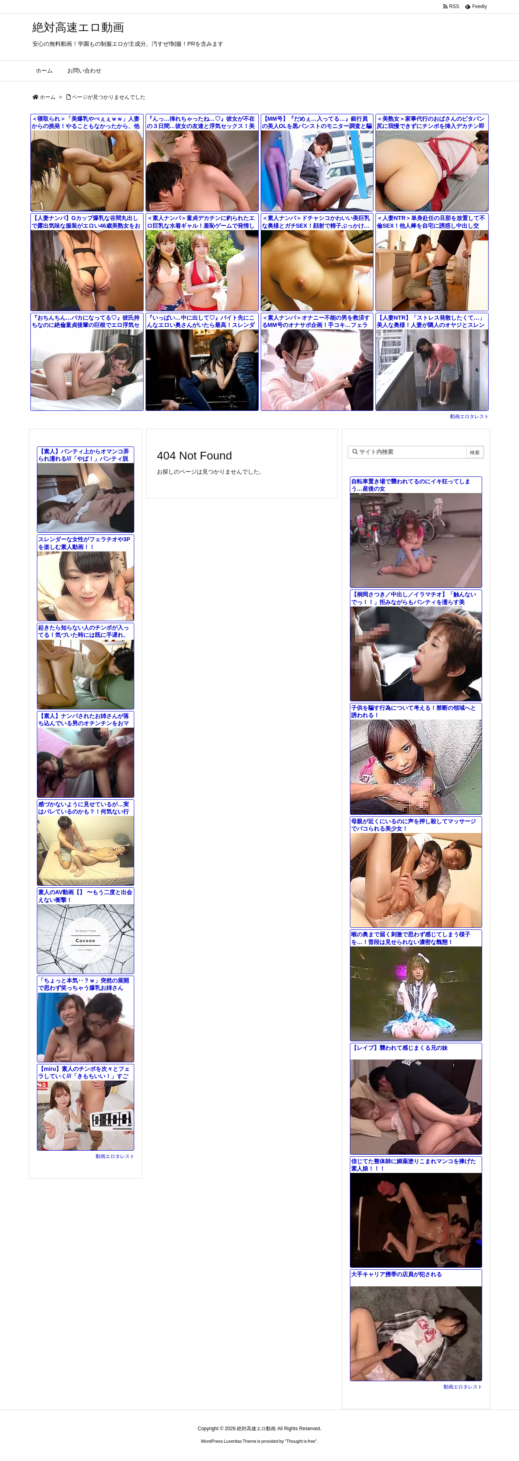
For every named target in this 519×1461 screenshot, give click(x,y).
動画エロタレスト (469, 416)
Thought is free (300, 1441)
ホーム (48, 97)
